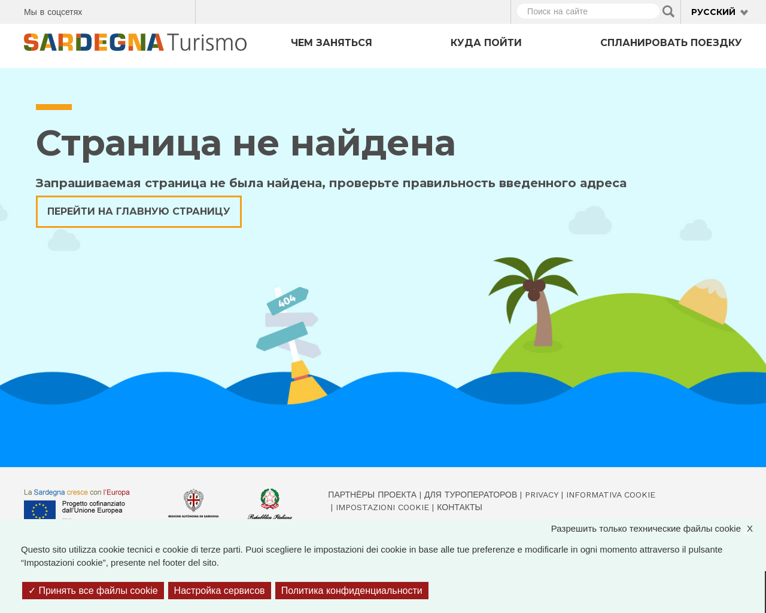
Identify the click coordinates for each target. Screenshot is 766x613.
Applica (668, 11)
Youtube (181, 10)
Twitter (118, 10)
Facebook (97, 10)
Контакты (459, 507)
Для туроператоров (470, 494)
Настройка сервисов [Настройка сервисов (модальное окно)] (219, 590)
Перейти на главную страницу (138, 211)
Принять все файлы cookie (93, 590)
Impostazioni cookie (382, 507)
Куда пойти (486, 42)
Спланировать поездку (671, 42)
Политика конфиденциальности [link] (351, 590)
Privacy (541, 494)
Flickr (160, 10)
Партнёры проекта (372, 494)
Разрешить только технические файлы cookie (658, 529)
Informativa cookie (610, 494)
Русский (713, 12)
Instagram (139, 10)
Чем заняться (331, 42)
